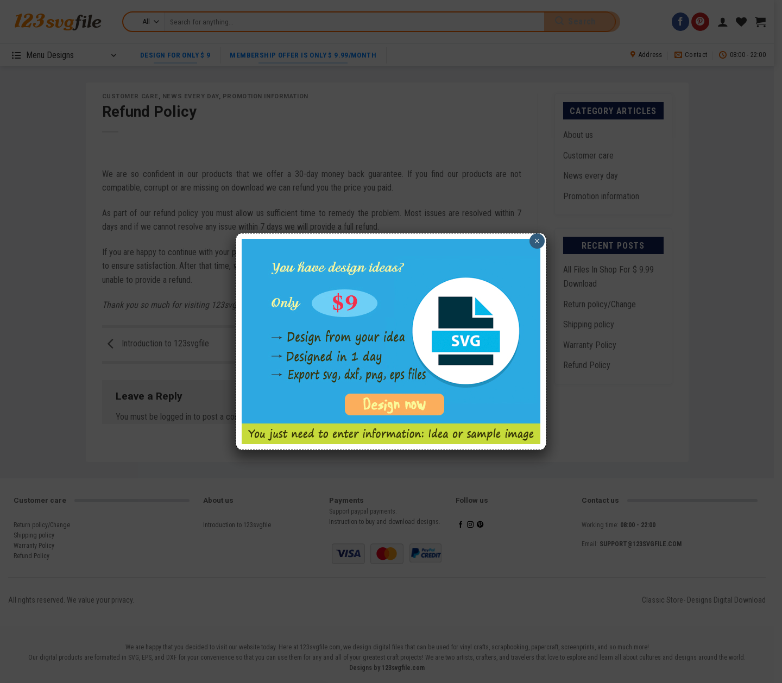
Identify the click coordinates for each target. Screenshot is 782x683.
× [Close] (537, 241)
